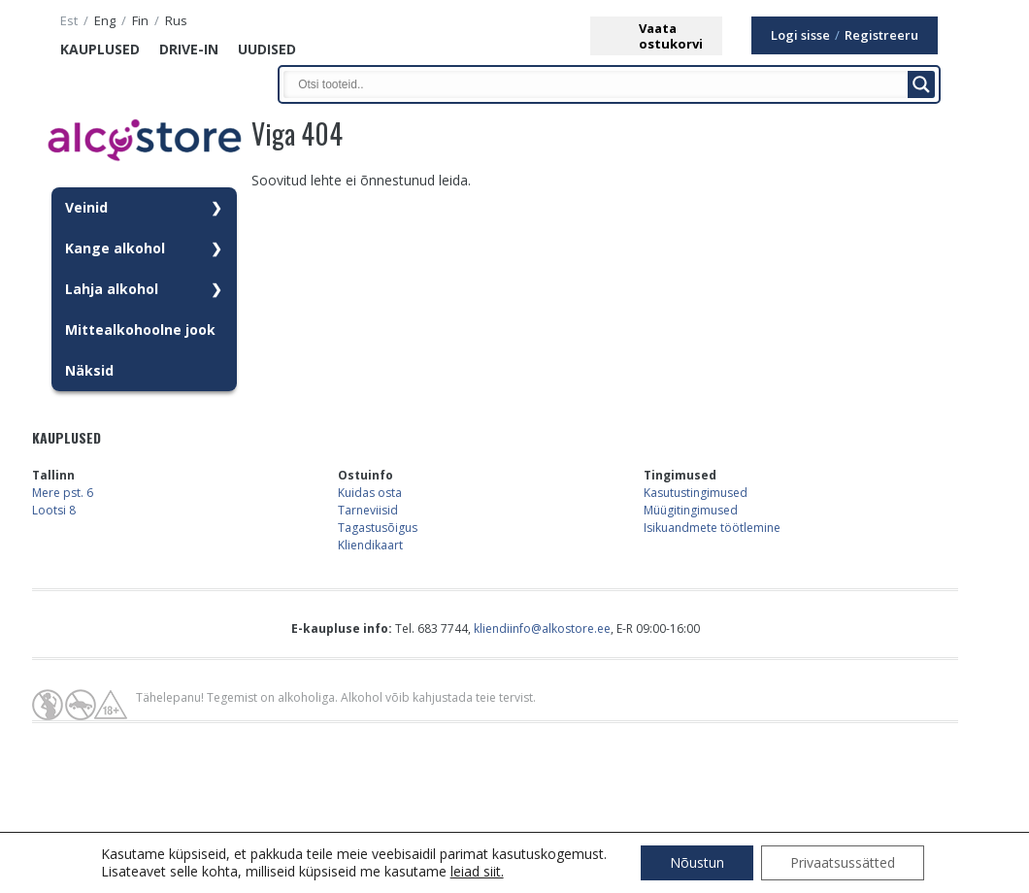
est (69, 21)
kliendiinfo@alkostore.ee (542, 628)
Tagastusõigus (377, 527)
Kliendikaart (370, 545)
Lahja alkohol (111, 289)
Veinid (86, 207)
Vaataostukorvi (671, 35)
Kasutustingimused (695, 492)
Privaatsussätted (842, 862)
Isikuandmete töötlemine (712, 527)
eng (105, 21)
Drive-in (188, 49)
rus (176, 21)
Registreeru (881, 35)
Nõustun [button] (697, 862)
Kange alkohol (115, 248)
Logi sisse (800, 35)
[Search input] (600, 84)
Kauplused (100, 49)
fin (140, 21)
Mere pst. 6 (62, 492)
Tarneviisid (368, 510)
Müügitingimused (691, 510)
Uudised (267, 49)
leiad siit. (477, 871)
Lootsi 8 (54, 510)
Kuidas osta (370, 492)
